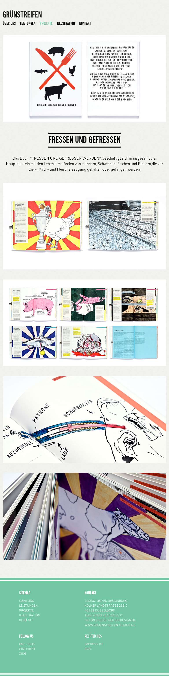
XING (22, 654)
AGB (87, 649)
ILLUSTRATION (66, 23)
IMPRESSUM (93, 644)
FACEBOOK (27, 644)
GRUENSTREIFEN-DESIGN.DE (114, 625)
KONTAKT (85, 23)
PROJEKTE (46, 23)
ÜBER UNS (9, 23)
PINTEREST (27, 649)
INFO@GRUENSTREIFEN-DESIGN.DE (110, 620)
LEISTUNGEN (27, 23)
